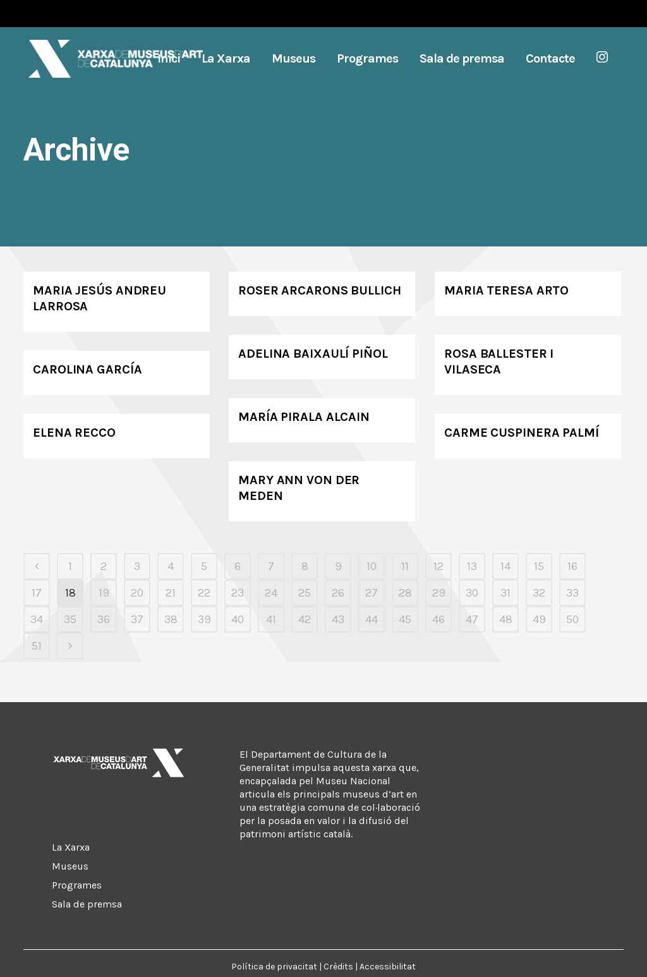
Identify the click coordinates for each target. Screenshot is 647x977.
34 (36, 619)
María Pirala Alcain (304, 417)
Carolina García (87, 369)
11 (405, 566)
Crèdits (338, 966)
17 (37, 593)
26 (338, 593)
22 (204, 593)
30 (472, 593)
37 (137, 619)
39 (204, 619)
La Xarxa (71, 847)
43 (338, 619)
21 (171, 593)
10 (371, 566)
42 (304, 619)
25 (304, 593)
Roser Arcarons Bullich (319, 290)
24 (271, 593)
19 (104, 593)
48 (505, 619)
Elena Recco (74, 432)
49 (539, 619)
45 (405, 619)
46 (438, 619)
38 (171, 619)
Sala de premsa (87, 904)
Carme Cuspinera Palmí (521, 432)
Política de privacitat (274, 966)
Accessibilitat (388, 966)
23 (237, 593)
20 (137, 593)
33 (572, 593)
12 (438, 566)
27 (371, 593)
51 (37, 646)
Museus (70, 866)
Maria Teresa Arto (506, 290)
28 (405, 593)
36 (103, 619)
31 (505, 593)
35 (70, 619)
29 (438, 593)
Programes (77, 885)
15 (539, 566)
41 (271, 619)
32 (539, 593)
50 (572, 619)
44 (371, 619)
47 (472, 619)
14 (505, 566)
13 (472, 566)
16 (572, 566)
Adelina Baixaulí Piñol (313, 353)
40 (237, 619)
